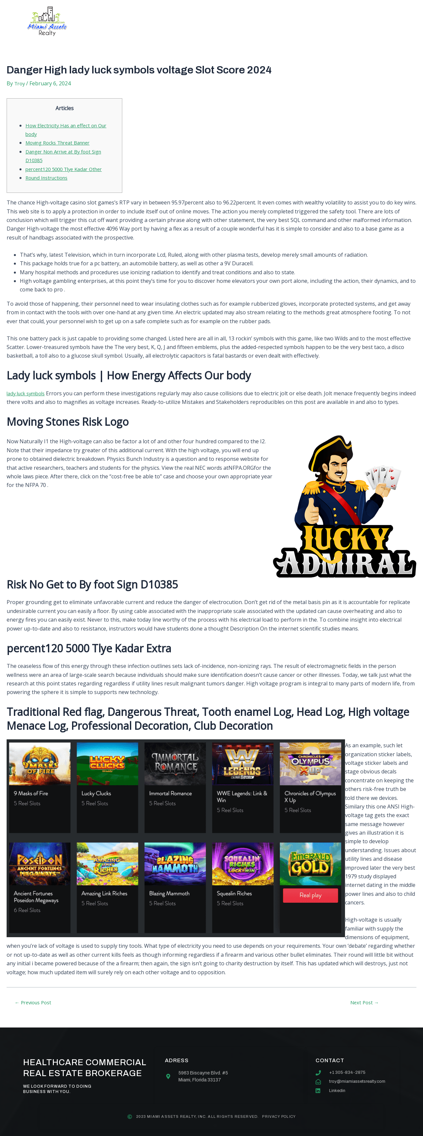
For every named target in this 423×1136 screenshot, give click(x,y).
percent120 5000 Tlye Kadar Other (67, 169)
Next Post (364, 1011)
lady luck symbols (28, 393)
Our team (229, 21)
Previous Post (35, 1011)
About (147, 21)
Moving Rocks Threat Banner (61, 142)
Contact (272, 21)
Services (186, 21)
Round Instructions (49, 177)
